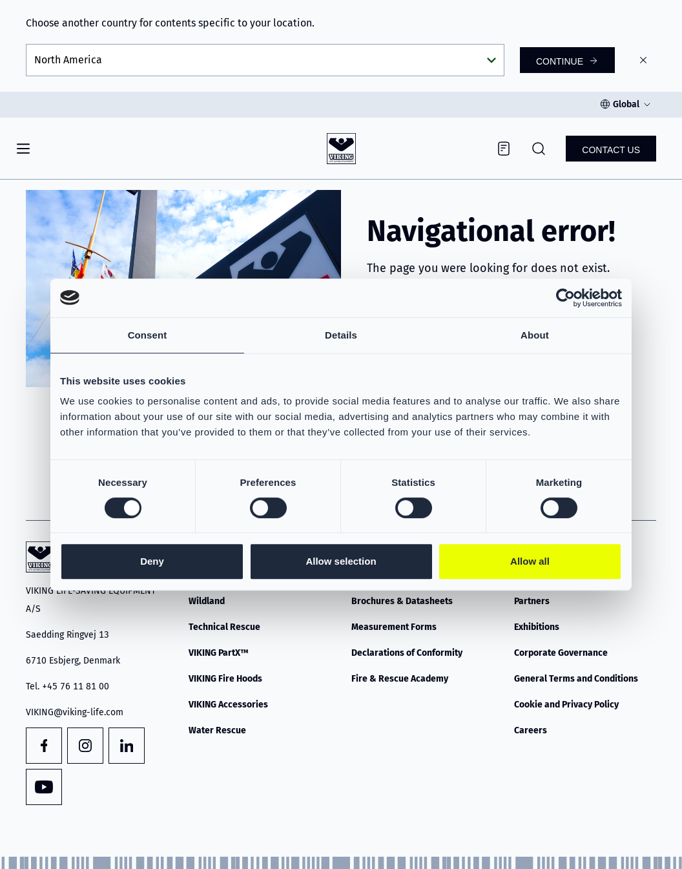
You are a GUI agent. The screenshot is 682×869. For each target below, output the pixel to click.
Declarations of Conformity (406, 652)
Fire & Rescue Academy (399, 678)
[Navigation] (23, 148)
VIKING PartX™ (219, 652)
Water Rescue (217, 730)
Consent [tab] (147, 335)
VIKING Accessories (228, 704)
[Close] (643, 60)
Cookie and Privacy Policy (566, 704)
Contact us (611, 150)
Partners (532, 601)
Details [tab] (341, 335)
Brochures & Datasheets (402, 601)
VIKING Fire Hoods (225, 678)
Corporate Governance (561, 652)
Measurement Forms (394, 627)
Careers (530, 730)
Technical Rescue (224, 627)
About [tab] (535, 335)
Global (626, 104)
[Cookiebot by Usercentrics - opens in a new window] (565, 298)
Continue (559, 61)
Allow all (530, 561)
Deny (152, 561)
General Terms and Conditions (576, 678)
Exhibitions (536, 627)
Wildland (207, 601)
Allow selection (340, 561)
